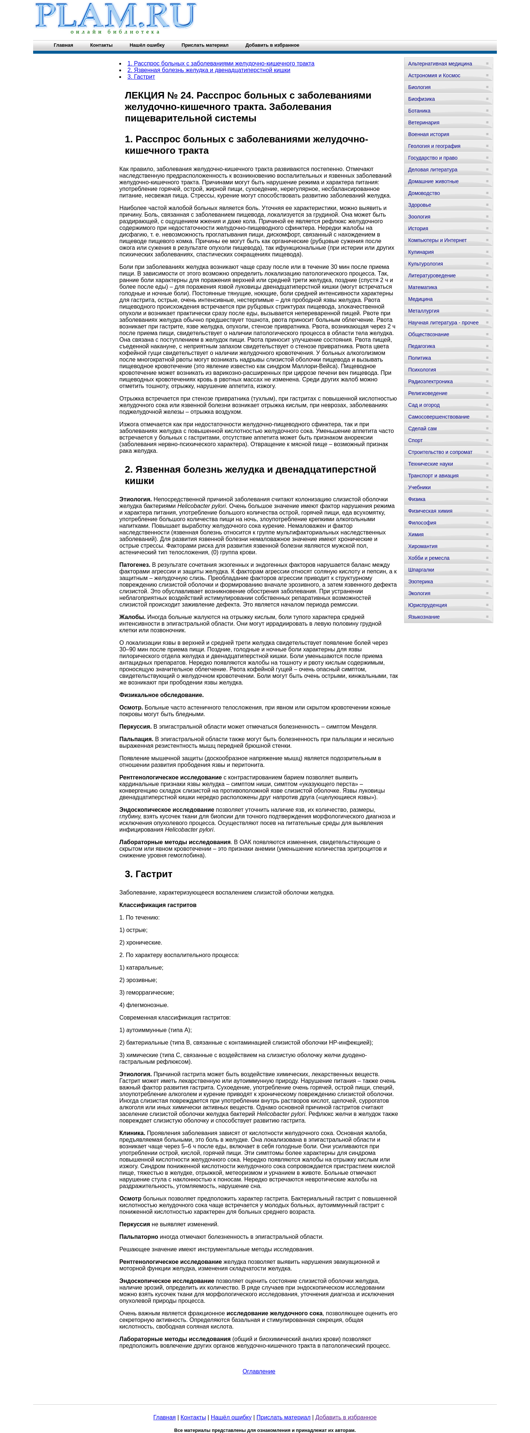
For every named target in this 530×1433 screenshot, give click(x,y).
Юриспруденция (427, 605)
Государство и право (432, 158)
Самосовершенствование (439, 417)
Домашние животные (433, 181)
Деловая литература (432, 170)
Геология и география (434, 146)
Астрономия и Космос (434, 75)
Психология (422, 370)
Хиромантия (423, 546)
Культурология (425, 264)
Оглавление (259, 1371)
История (418, 228)
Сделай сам (422, 428)
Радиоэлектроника (430, 381)
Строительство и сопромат (440, 452)
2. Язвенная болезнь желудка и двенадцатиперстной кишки (208, 70)
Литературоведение (432, 275)
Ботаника (419, 111)
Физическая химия (430, 511)
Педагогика (421, 346)
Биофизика (421, 99)
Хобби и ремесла (428, 558)
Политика (419, 358)
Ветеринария (423, 122)
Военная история (428, 134)
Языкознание (424, 617)
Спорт (415, 440)
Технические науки (430, 464)
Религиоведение (428, 393)
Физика (416, 499)
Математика (422, 287)
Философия (422, 523)
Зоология (419, 217)
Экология (419, 593)
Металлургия (423, 311)
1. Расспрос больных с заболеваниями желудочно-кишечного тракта (220, 63)
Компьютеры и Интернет (437, 240)
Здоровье (419, 205)
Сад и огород (424, 405)
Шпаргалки (421, 570)
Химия (416, 534)
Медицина (420, 299)
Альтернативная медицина (440, 64)
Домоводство (424, 193)
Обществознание (428, 334)
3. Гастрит (141, 77)
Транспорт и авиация (433, 476)
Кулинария (421, 252)
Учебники (419, 487)
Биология (419, 87)
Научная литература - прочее (443, 323)
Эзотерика (420, 581)
